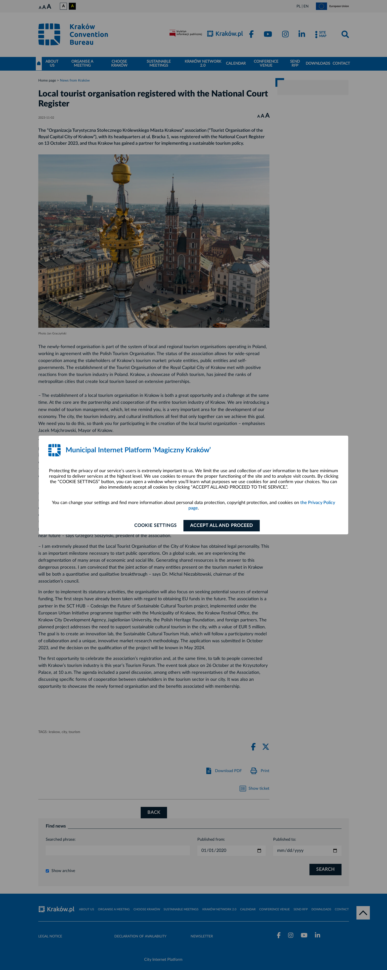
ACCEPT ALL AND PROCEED (221, 525)
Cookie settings (155, 525)
